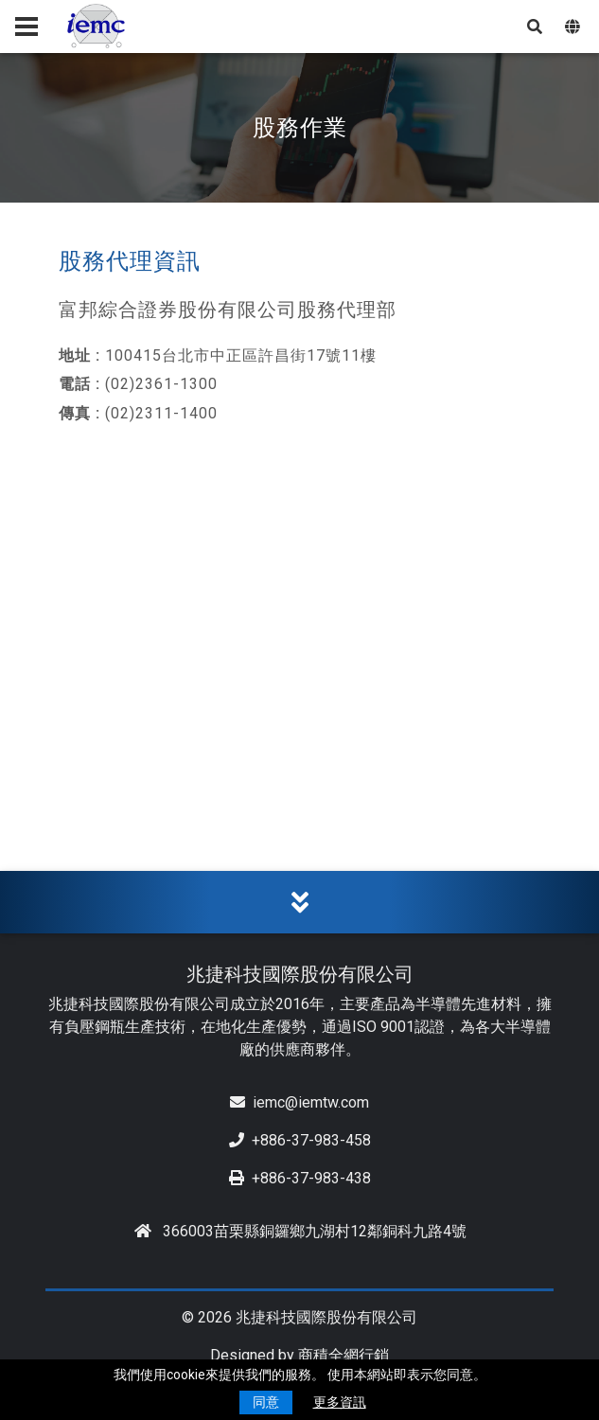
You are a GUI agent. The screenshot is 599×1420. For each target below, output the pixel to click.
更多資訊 (339, 1402)
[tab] (299, 902)
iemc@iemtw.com (299, 1102)
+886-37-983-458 (300, 1140)
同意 (266, 1402)
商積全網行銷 (343, 1355)
